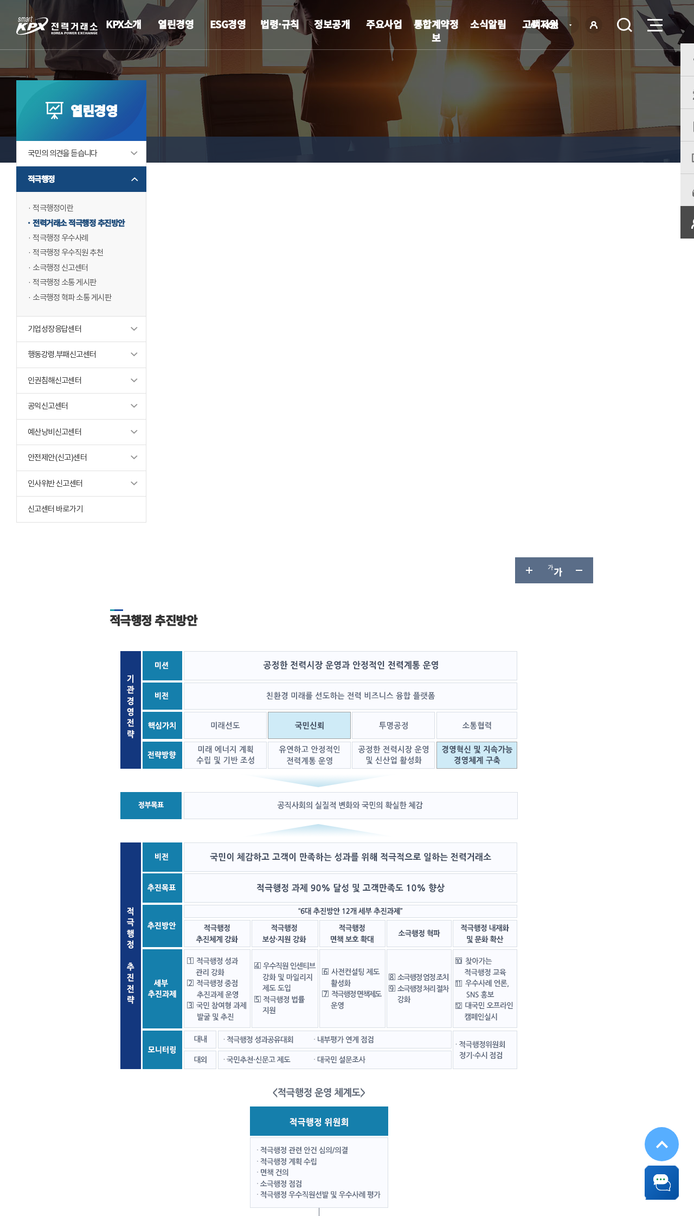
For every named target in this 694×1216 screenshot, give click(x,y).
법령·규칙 (279, 24)
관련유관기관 (515, 1136)
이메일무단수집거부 (285, 1138)
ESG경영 (228, 24)
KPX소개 (124, 24)
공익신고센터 (49, 431)
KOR (553, 26)
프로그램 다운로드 (363, 1138)
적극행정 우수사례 (63, 261)
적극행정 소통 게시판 (67, 306)
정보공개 (332, 24)
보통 (284, 1032)
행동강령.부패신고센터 (64, 379)
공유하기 (606, 150)
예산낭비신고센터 (57, 457)
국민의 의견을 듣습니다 (65, 175)
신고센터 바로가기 (57, 535)
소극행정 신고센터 (63, 291)
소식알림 (488, 24)
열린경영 (176, 24)
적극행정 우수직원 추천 (70, 276)
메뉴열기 (654, 22)
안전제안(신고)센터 (59, 483)
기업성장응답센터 (57, 353)
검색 (624, 25)
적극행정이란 (54, 231)
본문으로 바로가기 (0, 0)
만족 (248, 1032)
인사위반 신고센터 (57, 509)
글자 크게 (528, 150)
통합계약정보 (436, 30)
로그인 (593, 25)
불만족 (323, 1032)
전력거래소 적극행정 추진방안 (82, 246)
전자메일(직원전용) (442, 1138)
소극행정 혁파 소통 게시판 (75, 322)
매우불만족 (373, 1032)
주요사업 (384, 24)
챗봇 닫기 (656, 1178)
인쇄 (632, 150)
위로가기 (656, 1127)
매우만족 (205, 1032)
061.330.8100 (335, 1170)
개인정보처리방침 (206, 1137)
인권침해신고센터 (57, 405)
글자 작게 (580, 150)
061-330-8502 (341, 984)
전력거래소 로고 (57, 25)
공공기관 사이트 (618, 1136)
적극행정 (42, 201)
